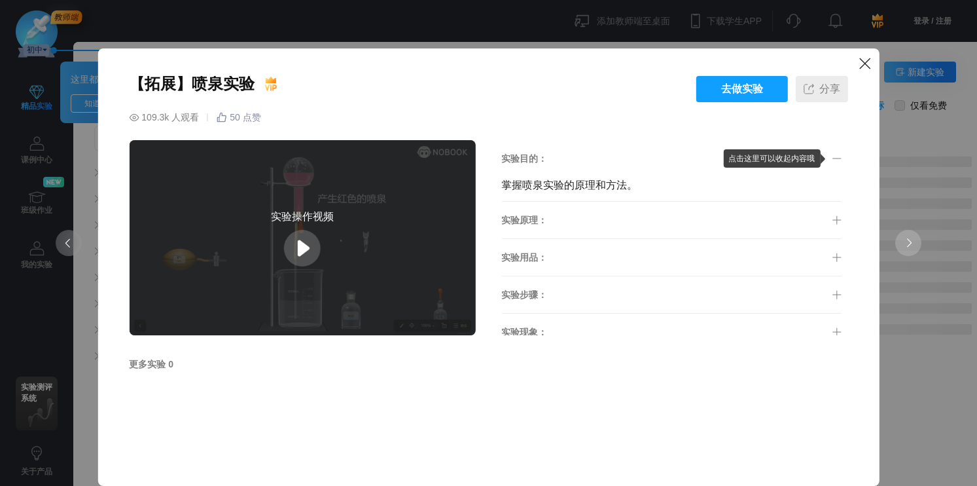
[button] (671, 158)
